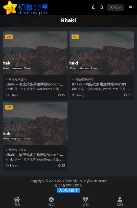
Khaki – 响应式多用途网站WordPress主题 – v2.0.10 (35, 86)
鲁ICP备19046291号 (68, 185)
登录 (115, 8)
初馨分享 (71, 181)
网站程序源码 (17, 79)
